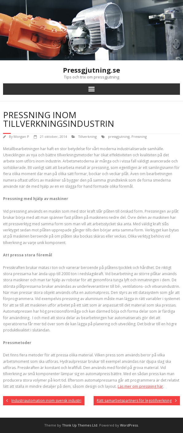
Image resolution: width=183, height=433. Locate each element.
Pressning (139, 136)
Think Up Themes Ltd (79, 425)
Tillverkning (87, 136)
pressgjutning (119, 136)
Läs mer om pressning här (140, 386)
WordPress (129, 425)
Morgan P (21, 136)
